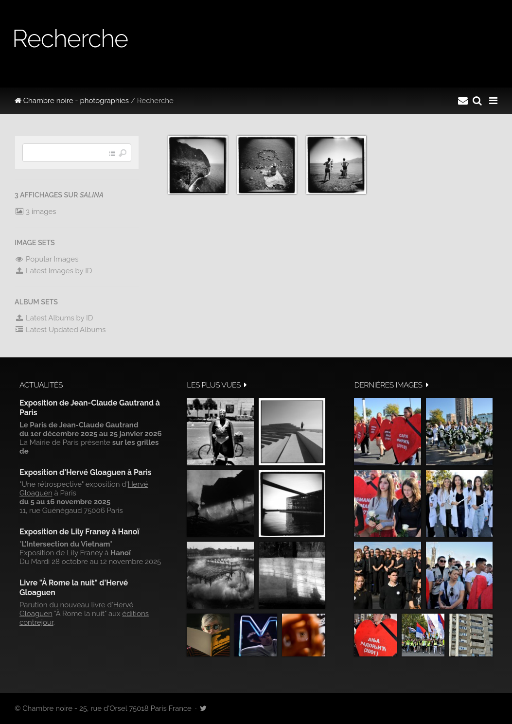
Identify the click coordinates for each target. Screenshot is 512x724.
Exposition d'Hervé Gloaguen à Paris (85, 472)
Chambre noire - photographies (72, 100)
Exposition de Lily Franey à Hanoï (79, 531)
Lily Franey (85, 552)
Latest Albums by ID (54, 318)
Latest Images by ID (53, 270)
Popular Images (46, 259)
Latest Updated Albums (60, 329)
